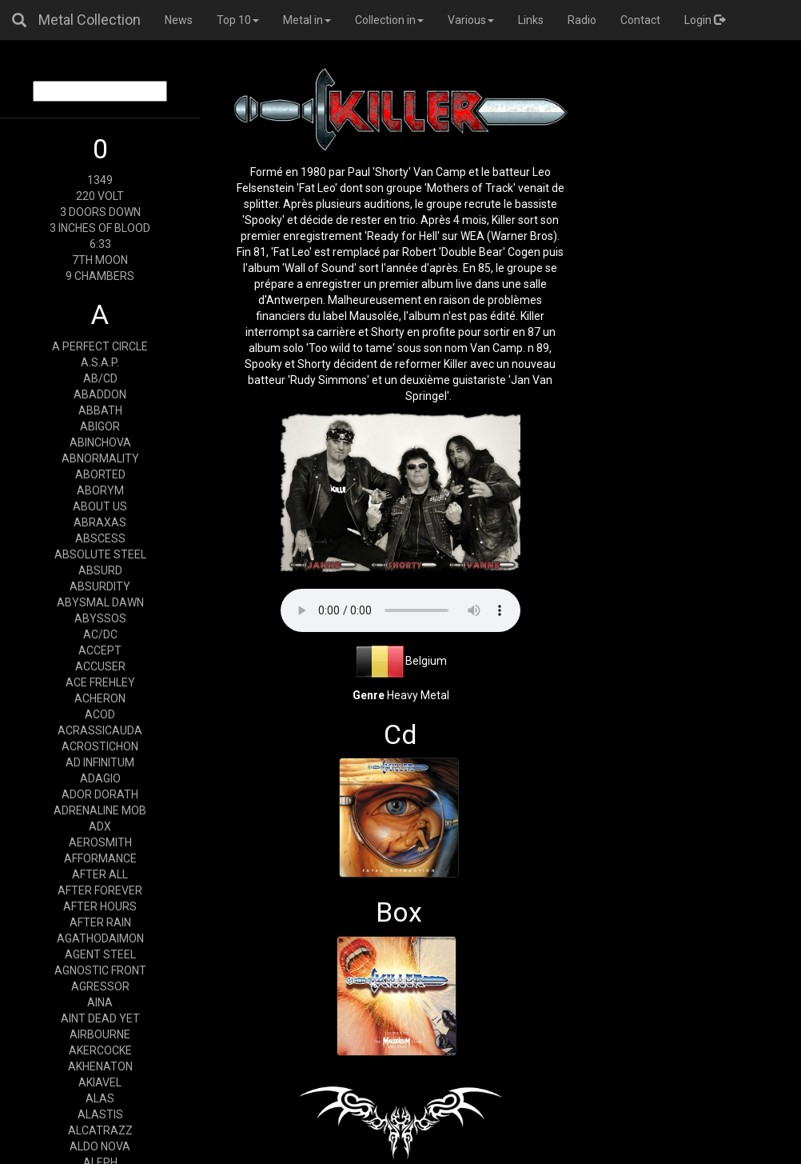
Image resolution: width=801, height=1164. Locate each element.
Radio (582, 20)
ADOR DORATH (100, 794)
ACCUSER (100, 666)
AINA (100, 1002)
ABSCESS (100, 538)
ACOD (100, 714)
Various (471, 20)
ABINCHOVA (100, 442)
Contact (640, 20)
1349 (100, 180)
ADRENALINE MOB (100, 810)
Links (531, 20)
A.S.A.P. (100, 362)
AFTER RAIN (100, 922)
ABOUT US (100, 506)
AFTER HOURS (100, 906)
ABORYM (100, 490)
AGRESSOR (100, 986)
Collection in (389, 20)
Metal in (307, 20)
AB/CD (100, 378)
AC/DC (100, 634)
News (179, 20)
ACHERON (100, 698)
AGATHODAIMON (100, 938)
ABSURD (100, 570)
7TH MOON (100, 260)
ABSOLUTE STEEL (100, 554)
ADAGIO (100, 778)
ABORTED (100, 474)
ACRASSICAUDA (100, 730)
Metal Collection (89, 19)
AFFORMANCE (100, 858)
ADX (100, 826)
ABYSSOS (100, 618)
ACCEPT (100, 650)
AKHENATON (100, 1066)
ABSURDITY (100, 586)
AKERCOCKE (100, 1050)
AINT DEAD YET (100, 1018)
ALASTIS (100, 1114)
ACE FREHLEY (100, 682)
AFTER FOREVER (100, 890)
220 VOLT (100, 196)
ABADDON (100, 394)
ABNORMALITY (100, 458)
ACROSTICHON (100, 746)
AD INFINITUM (100, 762)
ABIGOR (100, 426)
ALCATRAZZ (100, 1130)
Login (704, 20)
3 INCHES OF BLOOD (100, 228)
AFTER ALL (100, 874)
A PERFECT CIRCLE (100, 346)
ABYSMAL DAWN (100, 602)
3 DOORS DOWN (100, 212)
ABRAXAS (100, 522)
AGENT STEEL (100, 954)
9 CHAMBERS (100, 276)
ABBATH (100, 410)
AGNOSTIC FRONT (100, 970)
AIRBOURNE (100, 1034)
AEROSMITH (100, 842)
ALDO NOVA (100, 1146)
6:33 (100, 244)
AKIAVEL (100, 1082)
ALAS (100, 1098)
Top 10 (238, 20)
